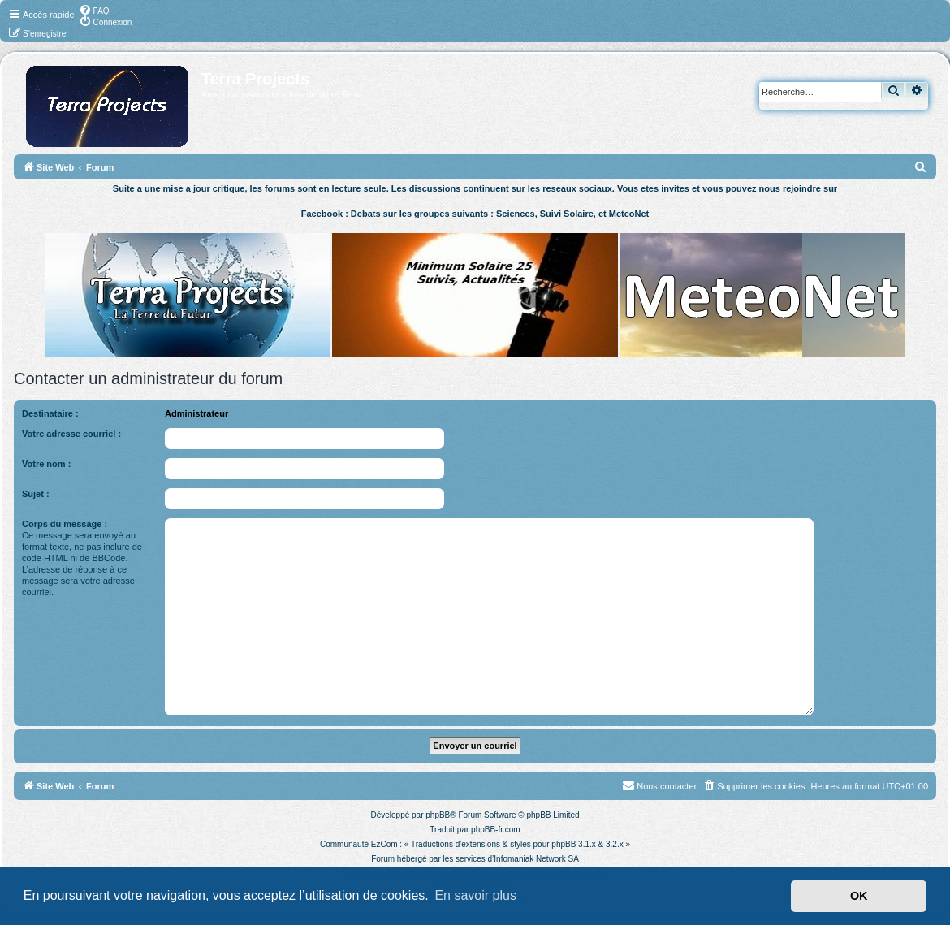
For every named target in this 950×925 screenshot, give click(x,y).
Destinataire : (50, 413)
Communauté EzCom (359, 844)
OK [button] (859, 895)
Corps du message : (64, 524)
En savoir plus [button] (475, 895)
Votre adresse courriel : (71, 434)
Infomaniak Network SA (536, 858)
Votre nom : (46, 464)
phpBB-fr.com (495, 829)
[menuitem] (94, 9)
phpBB (437, 814)
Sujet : (36, 494)
